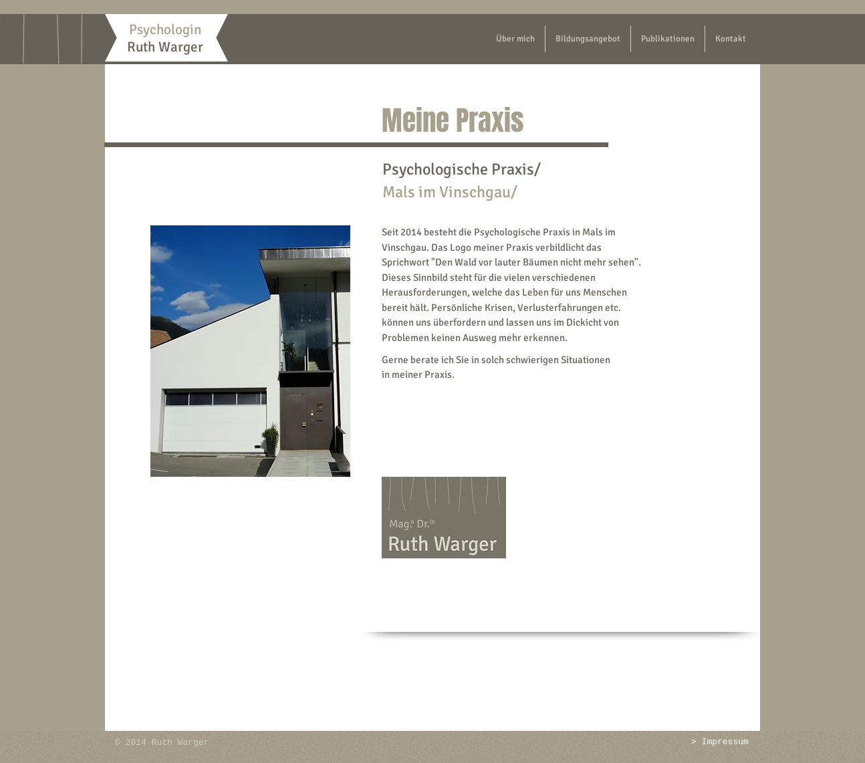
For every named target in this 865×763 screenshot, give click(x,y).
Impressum (725, 742)
